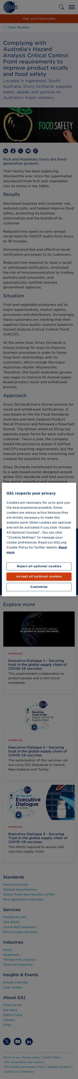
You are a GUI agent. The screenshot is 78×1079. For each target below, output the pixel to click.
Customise (39, 586)
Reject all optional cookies (39, 566)
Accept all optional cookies (39, 576)
